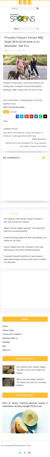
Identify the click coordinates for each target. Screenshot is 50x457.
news (23, 50)
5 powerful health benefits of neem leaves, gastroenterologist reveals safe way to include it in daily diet (25, 259)
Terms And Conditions (12, 334)
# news (14, 112)
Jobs (4, 346)
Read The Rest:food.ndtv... (14, 107)
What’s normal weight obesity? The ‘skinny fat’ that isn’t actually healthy (31, 382)
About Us (6, 350)
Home (5, 326)
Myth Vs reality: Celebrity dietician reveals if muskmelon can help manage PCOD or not (25, 405)
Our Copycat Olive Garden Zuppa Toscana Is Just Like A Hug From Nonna (30, 369)
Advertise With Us (10, 338)
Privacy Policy (8, 330)
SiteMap (5, 342)
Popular (14, 213)
